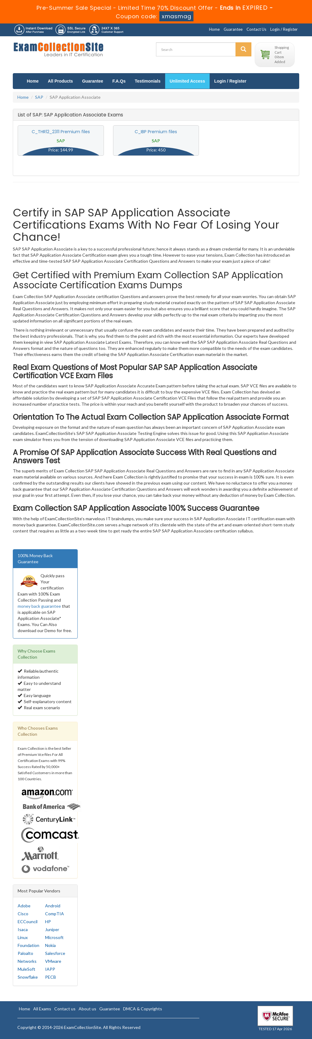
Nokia (50, 945)
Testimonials (148, 81)
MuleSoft (26, 969)
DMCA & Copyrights (142, 1008)
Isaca (23, 929)
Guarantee (233, 29)
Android (52, 905)
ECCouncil (27, 921)
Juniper (52, 929)
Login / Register (284, 29)
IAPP (50, 969)
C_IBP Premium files (156, 132)
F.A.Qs (119, 81)
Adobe (24, 905)
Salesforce (55, 953)
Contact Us (256, 29)
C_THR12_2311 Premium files (61, 132)
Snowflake (28, 977)
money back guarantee (39, 606)
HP (48, 921)
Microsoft (54, 937)
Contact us (65, 1008)
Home (214, 29)
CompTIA (54, 913)
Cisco (23, 913)
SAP (39, 97)
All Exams (42, 1008)
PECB (50, 977)
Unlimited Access (187, 81)
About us (87, 1008)
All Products (60, 81)
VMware (53, 961)
